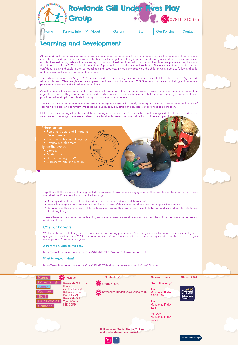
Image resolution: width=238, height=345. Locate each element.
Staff (42, 296)
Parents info (48, 282)
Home (43, 277)
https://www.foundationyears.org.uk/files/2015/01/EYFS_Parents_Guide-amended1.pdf (95, 252)
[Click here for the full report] (191, 338)
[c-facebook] (116, 340)
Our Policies (48, 301)
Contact (45, 305)
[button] (95, 31)
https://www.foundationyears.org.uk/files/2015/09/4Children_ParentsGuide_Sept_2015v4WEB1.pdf (101, 264)
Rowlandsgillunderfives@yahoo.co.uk (124, 292)
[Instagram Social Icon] (108, 340)
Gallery (44, 291)
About (43, 286)
